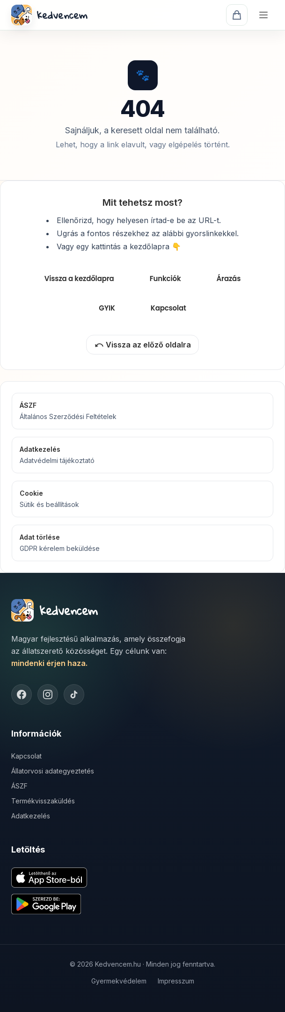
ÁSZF (19, 786)
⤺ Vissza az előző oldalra (142, 344)
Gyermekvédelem (118, 981)
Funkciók (165, 278)
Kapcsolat (168, 308)
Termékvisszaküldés (43, 801)
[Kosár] (237, 15)
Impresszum (176, 981)
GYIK (107, 308)
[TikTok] (74, 694)
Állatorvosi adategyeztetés (52, 771)
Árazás (229, 278)
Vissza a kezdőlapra (79, 278)
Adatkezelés (30, 816)
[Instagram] (47, 694)
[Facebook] (21, 694)
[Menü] (263, 15)
